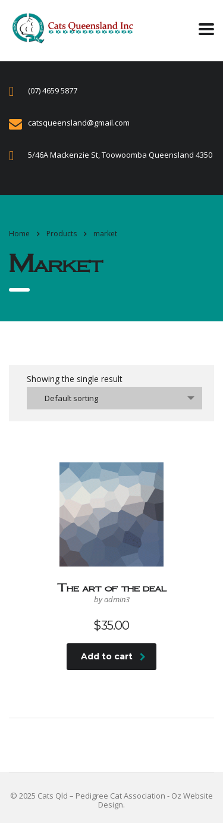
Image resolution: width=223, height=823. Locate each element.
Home (19, 234)
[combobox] (114, 398)
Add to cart (113, 656)
